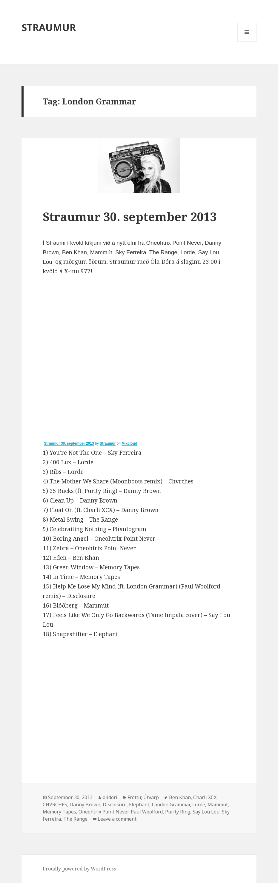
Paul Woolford (147, 811)
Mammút (218, 804)
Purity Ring (177, 811)
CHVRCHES (55, 804)
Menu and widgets (247, 41)
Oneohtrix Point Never (103, 811)
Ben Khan (180, 797)
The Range (75, 819)
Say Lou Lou (206, 811)
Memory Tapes (59, 811)
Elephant (139, 804)
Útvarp (151, 797)
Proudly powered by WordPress (79, 868)
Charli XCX (204, 797)
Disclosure (115, 804)
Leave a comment (117, 819)
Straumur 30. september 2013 (130, 216)
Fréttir (134, 797)
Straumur (108, 443)
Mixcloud (129, 443)
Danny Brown (85, 804)
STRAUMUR (48, 27)
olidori (110, 797)
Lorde (198, 804)
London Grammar (171, 804)
